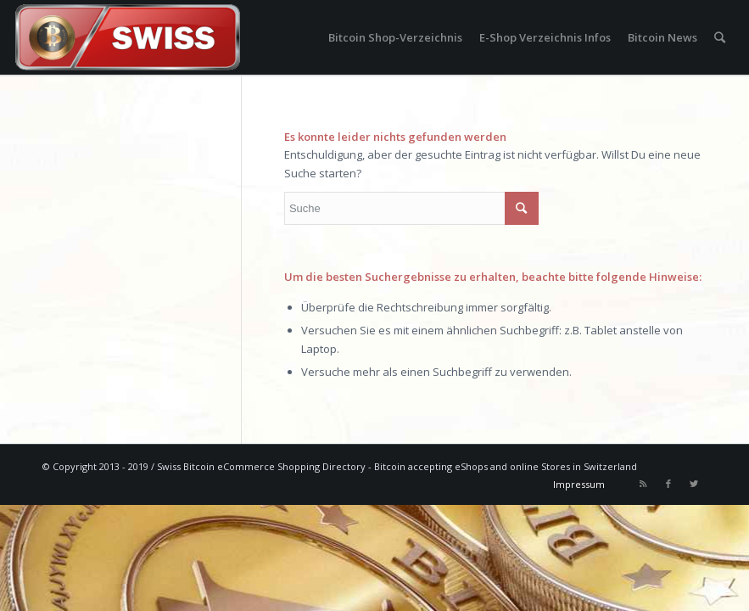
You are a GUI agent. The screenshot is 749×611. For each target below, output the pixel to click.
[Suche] (720, 37)
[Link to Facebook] (668, 483)
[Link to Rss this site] (643, 483)
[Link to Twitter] (694, 483)
